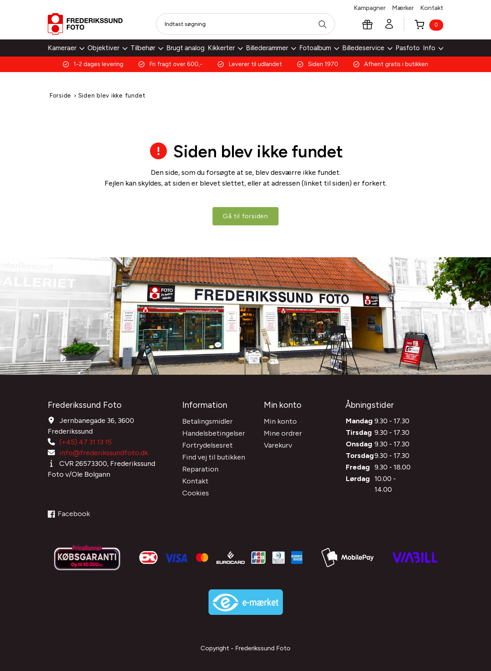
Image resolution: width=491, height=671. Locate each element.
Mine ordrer (283, 432)
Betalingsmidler (207, 421)
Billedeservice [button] (367, 48)
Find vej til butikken (213, 456)
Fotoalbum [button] (319, 48)
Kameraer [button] (66, 48)
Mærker (403, 8)
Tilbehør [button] (147, 48)
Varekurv (278, 444)
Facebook (69, 513)
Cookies (195, 492)
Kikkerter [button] (225, 48)
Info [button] (433, 48)
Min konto (280, 421)
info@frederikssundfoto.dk (103, 452)
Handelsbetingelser (213, 432)
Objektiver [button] (107, 48)
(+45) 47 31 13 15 (85, 441)
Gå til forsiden (245, 216)
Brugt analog (185, 48)
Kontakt (431, 8)
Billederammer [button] (271, 48)
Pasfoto (408, 48)
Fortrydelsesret (207, 444)
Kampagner (370, 8)
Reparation (200, 468)
